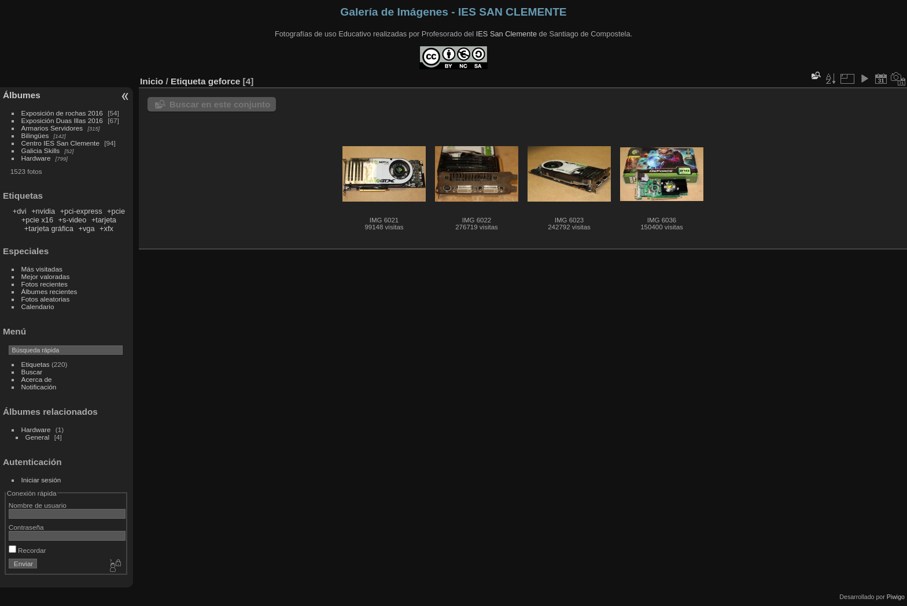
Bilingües (35, 135)
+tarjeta (103, 219)
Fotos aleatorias (45, 299)
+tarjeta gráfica (48, 228)
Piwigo (896, 596)
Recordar (27, 550)
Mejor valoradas (45, 276)
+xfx (106, 228)
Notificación (39, 387)
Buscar (32, 372)
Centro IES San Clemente (60, 143)
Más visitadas (41, 269)
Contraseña (26, 527)
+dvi (20, 211)
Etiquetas (35, 364)
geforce (224, 81)
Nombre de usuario (38, 505)
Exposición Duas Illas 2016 (62, 120)
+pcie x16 (37, 219)
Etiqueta (188, 81)
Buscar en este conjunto (219, 104)
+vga (86, 228)
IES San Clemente (506, 33)
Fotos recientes (44, 284)
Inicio (151, 81)
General (37, 437)
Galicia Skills (40, 150)
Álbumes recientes (49, 291)
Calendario (37, 306)
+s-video (72, 219)
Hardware (36, 158)
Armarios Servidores (52, 128)
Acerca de (36, 379)
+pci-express (81, 211)
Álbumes (21, 95)
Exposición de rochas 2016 (62, 113)
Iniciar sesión (41, 480)
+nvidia (43, 211)
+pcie (116, 211)
